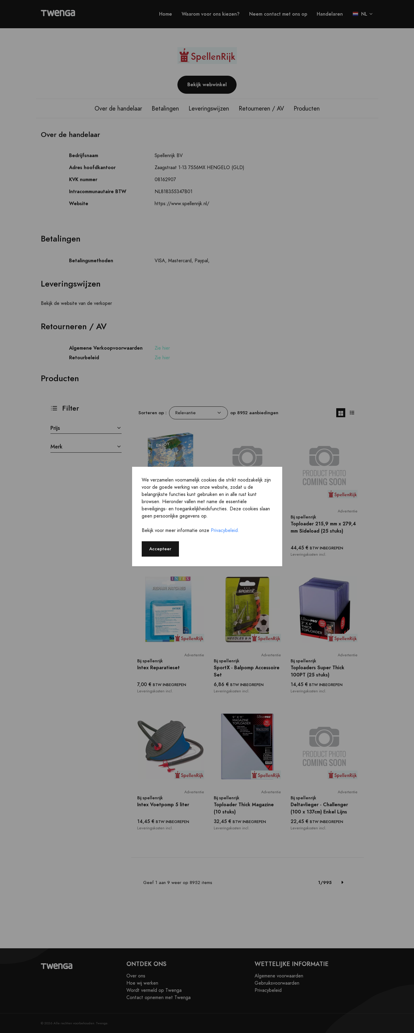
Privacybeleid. (225, 530)
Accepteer (160, 548)
